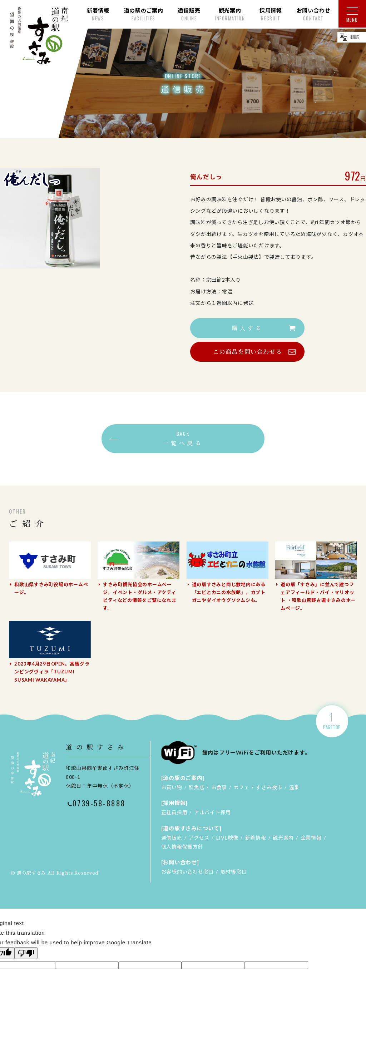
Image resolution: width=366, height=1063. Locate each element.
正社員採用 (174, 812)
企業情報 (311, 838)
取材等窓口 (234, 872)
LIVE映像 (227, 838)
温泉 (294, 787)
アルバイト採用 (212, 812)
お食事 (219, 787)
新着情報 (255, 838)
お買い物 (171, 787)
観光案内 (283, 838)
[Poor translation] (26, 953)
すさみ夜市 (269, 787)
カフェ (241, 787)
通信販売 (171, 838)
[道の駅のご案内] (183, 778)
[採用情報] (174, 803)
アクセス (199, 838)
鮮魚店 (196, 787)
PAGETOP (332, 727)
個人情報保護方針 (182, 847)
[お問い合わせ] (180, 862)
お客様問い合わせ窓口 (187, 872)
